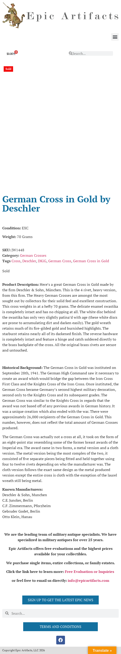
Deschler (29, 260)
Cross (15, 260)
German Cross (59, 260)
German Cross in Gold (91, 260)
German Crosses (33, 255)
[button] (115, 37)
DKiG (42, 260)
